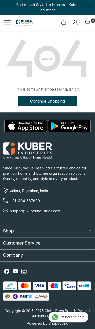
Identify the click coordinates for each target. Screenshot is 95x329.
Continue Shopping (47, 101)
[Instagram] (24, 272)
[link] (63, 23)
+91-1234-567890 (25, 201)
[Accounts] (75, 22)
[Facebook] (7, 272)
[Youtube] (15, 272)
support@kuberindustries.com (35, 211)
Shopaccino (58, 323)
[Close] (89, 6)
